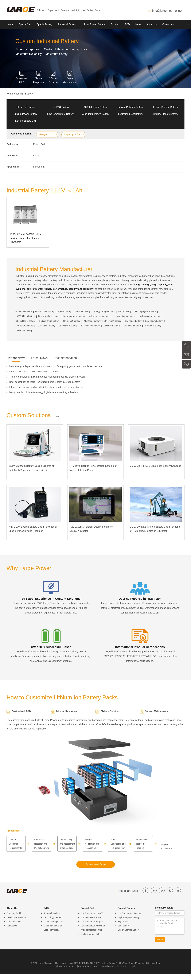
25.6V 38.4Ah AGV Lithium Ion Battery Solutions (155, 466)
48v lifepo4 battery (133, 321)
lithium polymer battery (145, 311)
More (57, 416)
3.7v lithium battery (154, 321)
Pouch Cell (39, 144)
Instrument (38, 166)
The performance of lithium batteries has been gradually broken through (47, 376)
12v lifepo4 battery (71, 321)
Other (36, 155)
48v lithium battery (23, 330)
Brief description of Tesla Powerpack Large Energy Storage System (44, 382)
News (138, 24)
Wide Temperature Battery (95, 114)
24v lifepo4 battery (91, 321)
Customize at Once (95, 864)
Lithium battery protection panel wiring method (33, 371)
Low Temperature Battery (60, 114)
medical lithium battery (49, 321)
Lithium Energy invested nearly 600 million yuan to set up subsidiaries (46, 387)
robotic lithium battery (25, 321)
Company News (14, 921)
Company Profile (14, 913)
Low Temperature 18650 (92, 913)
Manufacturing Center (54, 921)
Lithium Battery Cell (25, 121)
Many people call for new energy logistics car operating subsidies (43, 392)
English (179, 10)
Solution (114, 24)
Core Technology (51, 930)
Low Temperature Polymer (93, 926)
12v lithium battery (111, 326)
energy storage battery (104, 311)
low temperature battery (74, 316)
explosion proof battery (149, 316)
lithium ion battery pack (48, 316)
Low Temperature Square (92, 921)
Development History (16, 917)
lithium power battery (44, 311)
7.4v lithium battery (24, 326)
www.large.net (108, 966)
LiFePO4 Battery (60, 107)
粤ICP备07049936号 (126, 966)
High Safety (123, 921)
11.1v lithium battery (45, 326)
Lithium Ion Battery (25, 107)
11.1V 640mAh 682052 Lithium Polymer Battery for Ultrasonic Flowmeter (26, 238)
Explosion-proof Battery (130, 114)
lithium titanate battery (125, 316)
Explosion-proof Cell (90, 934)
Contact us (168, 24)
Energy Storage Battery (165, 107)
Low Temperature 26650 (92, 917)
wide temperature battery (100, 316)
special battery (64, 311)
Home (10, 24)
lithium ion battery (23, 311)
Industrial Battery (67, 24)
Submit (160, 939)
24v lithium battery (132, 326)
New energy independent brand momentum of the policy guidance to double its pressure (55, 366)
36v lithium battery (152, 326)
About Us (152, 24)
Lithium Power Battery (93, 24)
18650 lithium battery (25, 316)
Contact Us (12, 926)
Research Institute (52, 913)
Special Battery (45, 24)
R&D (127, 24)
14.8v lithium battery (68, 326)
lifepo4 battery (124, 311)
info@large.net (162, 10)
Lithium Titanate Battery (165, 114)
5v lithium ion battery (90, 326)
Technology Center (52, 917)
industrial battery (82, 311)
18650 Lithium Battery (95, 107)
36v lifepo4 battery (112, 321)
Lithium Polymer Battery (130, 107)
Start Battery (123, 926)
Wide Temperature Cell (91, 930)
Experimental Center (53, 926)
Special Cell (25, 24)
